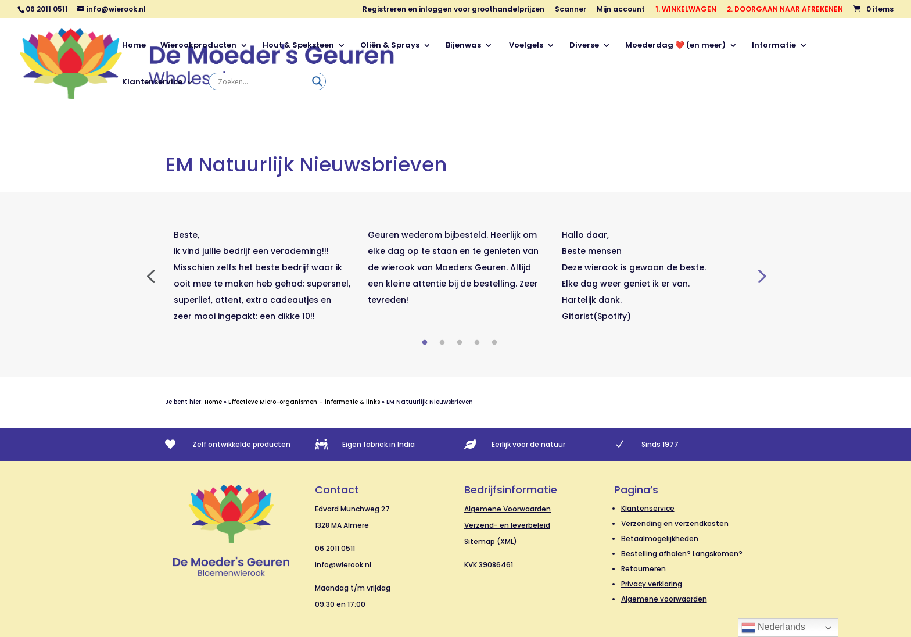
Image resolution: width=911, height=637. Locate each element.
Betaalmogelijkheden (659, 538)
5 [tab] (494, 343)
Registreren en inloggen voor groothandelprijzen (453, 10)
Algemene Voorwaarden (507, 509)
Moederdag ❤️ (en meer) (675, 46)
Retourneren (643, 569)
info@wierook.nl (343, 565)
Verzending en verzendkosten (675, 523)
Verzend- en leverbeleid (507, 525)
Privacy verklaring (651, 584)
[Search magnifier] (317, 81)
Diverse (584, 46)
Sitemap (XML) (490, 541)
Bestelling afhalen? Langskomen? (682, 554)
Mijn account (621, 10)
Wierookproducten (198, 46)
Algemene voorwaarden (664, 599)
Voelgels (525, 46)
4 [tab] (477, 343)
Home (134, 46)
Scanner (570, 10)
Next (760, 275)
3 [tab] (459, 343)
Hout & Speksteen (298, 46)
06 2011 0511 (335, 548)
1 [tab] (425, 343)
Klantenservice (152, 82)
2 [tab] (442, 343)
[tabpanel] (262, 275)
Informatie (774, 46)
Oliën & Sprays (389, 46)
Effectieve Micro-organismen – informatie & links (304, 402)
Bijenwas (463, 46)
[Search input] (262, 81)
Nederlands (773, 628)
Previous (150, 275)
